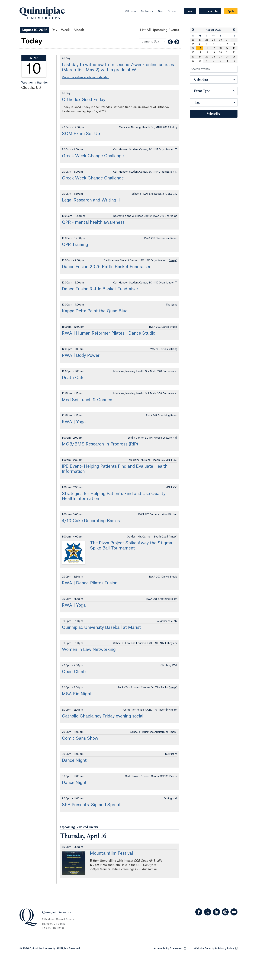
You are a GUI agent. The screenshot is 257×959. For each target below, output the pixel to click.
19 (213, 52)
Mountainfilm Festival (111, 853)
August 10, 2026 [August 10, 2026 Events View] (34, 30)
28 (206, 40)
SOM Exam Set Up (81, 134)
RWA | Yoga (74, 422)
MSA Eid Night (77, 694)
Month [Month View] (79, 30)
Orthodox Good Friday (83, 100)
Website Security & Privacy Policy (215, 948)
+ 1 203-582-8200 (53, 928)
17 (200, 52)
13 (220, 48)
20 (220, 52)
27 (199, 40)
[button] (193, 29)
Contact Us (147, 11)
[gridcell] (199, 48)
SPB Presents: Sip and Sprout (91, 805)
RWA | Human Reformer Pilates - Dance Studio (108, 333)
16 (193, 52)
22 (234, 52)
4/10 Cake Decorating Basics (91, 521)
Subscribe (213, 114)
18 (206, 52)
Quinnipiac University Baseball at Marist (101, 627)
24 (199, 57)
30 (220, 40)
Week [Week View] (65, 30)
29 (213, 40)
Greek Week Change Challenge (93, 156)
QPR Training (75, 245)
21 (227, 52)
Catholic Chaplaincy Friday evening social (102, 716)
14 (227, 48)
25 (206, 57)
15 (234, 48)
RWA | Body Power (80, 355)
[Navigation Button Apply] (230, 11)
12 (213, 48)
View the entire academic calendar (85, 77)
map (173, 260)
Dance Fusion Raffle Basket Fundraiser (100, 289)
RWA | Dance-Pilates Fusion (89, 583)
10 (200, 48)
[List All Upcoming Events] (159, 30)
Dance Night (74, 760)
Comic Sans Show (80, 738)
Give (160, 11)
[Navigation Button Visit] (190, 11)
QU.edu (172, 11)
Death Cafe (73, 378)
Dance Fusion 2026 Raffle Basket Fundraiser (106, 267)
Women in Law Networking (89, 650)
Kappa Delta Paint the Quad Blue (94, 311)
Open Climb (74, 672)
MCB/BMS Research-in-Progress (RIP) (100, 444)
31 (227, 40)
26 (193, 40)
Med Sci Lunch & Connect (88, 400)
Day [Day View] (54, 30)
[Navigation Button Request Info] (210, 11)
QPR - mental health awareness (93, 222)
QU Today (130, 11)
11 (207, 48)
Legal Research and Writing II (91, 200)
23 (193, 57)
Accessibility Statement (170, 948)
